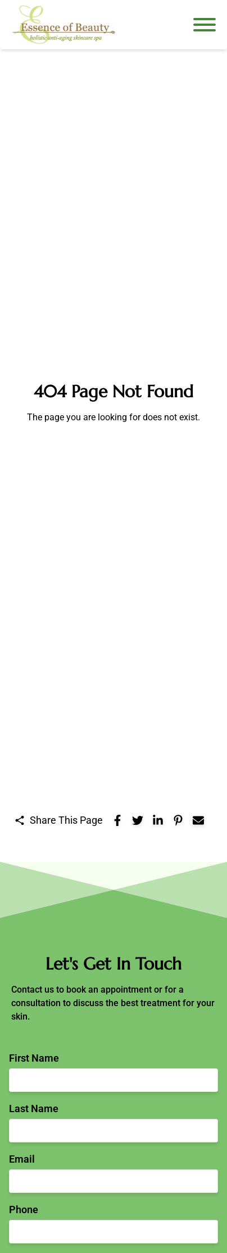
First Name (34, 1058)
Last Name (33, 1108)
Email (22, 1159)
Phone (23, 1209)
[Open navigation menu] (204, 24)
